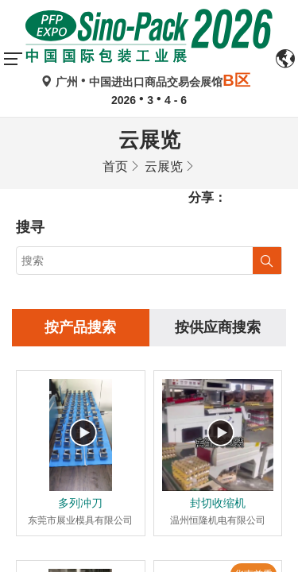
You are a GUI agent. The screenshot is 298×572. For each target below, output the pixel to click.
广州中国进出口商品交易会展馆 (148, 81)
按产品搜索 (80, 210)
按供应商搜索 (218, 210)
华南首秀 (253, 457)
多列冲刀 (80, 386)
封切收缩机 (218, 386)
